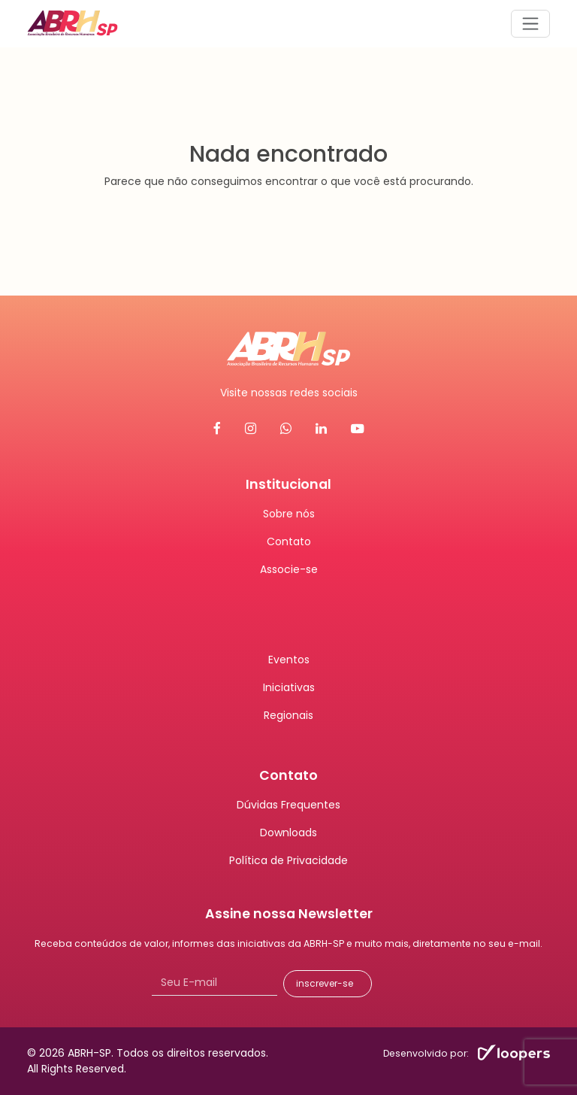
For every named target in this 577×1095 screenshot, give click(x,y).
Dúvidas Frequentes (288, 804)
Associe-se (289, 569)
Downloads (288, 832)
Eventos (289, 659)
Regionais (288, 715)
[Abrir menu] (530, 23)
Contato (289, 541)
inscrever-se (324, 983)
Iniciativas (289, 687)
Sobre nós (289, 513)
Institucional (288, 484)
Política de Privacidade (288, 860)
